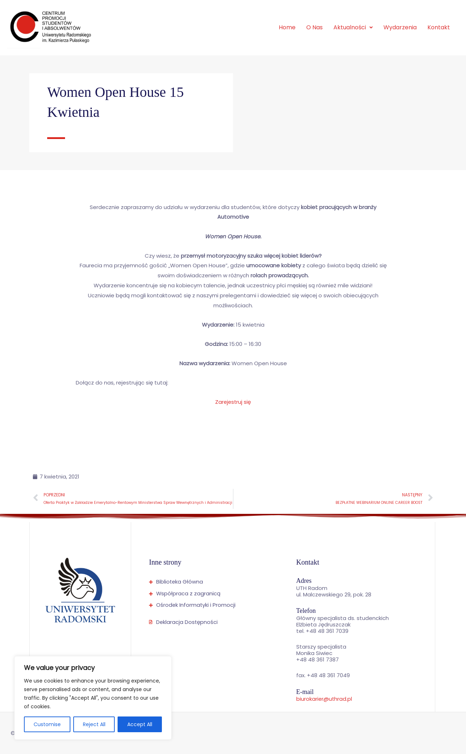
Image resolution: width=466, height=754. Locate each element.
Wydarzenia (400, 27)
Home (287, 27)
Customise (47, 724)
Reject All (94, 724)
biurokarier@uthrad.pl (324, 699)
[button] (353, 27)
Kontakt (438, 27)
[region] (93, 698)
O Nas (314, 27)
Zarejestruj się (233, 402)
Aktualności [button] (353, 27)
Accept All (139, 724)
